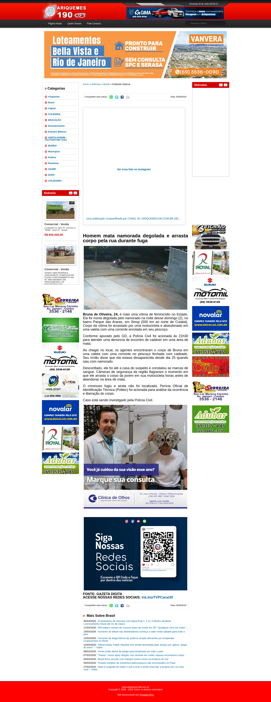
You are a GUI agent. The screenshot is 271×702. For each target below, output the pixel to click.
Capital (52, 108)
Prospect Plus (147, 695)
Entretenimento (56, 126)
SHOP (51, 175)
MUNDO (52, 145)
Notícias (96, 84)
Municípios (54, 151)
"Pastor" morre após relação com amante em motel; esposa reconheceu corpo (141, 655)
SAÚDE (52, 169)
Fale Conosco (94, 23)
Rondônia (53, 163)
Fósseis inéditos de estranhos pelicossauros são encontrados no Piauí (137, 662)
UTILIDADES (55, 181)
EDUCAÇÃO (54, 120)
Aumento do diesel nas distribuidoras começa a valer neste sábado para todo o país (134, 633)
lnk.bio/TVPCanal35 (157, 597)
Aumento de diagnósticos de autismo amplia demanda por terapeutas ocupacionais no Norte (129, 639)
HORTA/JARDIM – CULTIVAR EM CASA (56, 138)
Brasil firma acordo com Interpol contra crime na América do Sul (133, 659)
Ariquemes (54, 96)
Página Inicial (55, 23)
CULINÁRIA (54, 114)
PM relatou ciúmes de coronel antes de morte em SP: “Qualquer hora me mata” (142, 627)
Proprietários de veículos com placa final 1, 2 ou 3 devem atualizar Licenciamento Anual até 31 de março (127, 622)
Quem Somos (74, 23)
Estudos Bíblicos (57, 131)
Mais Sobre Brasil (101, 616)
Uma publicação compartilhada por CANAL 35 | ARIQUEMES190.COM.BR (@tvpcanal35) (138, 218)
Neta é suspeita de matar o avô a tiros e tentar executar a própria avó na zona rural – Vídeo (134, 668)
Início (86, 84)
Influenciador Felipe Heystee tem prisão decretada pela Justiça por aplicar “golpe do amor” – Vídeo (135, 646)
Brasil (51, 102)
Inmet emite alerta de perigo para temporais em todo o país (130, 651)
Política (52, 157)
